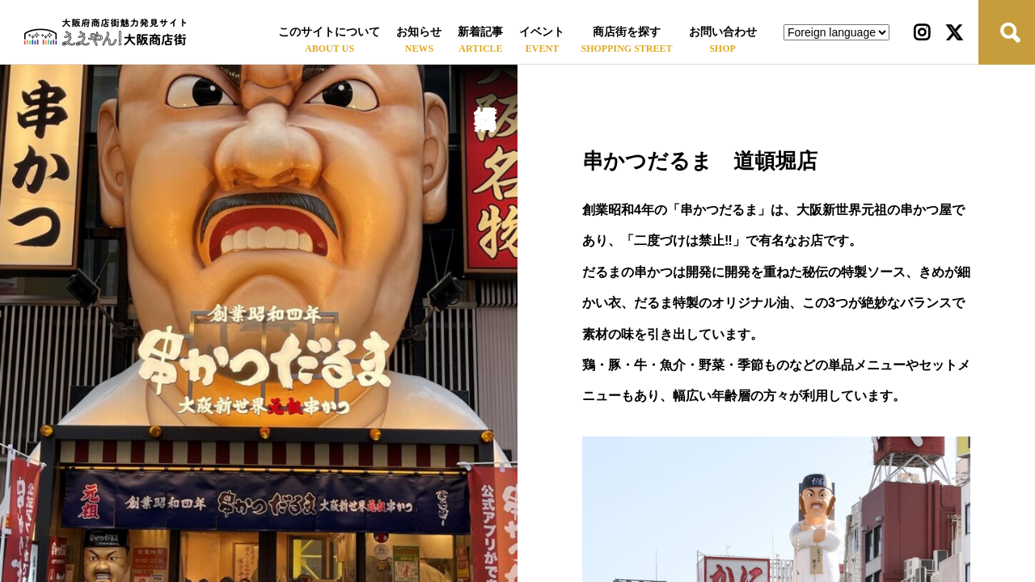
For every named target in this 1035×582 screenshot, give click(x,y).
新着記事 (480, 32)
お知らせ (418, 32)
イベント (541, 32)
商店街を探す (627, 32)
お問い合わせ (723, 32)
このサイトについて (329, 32)
